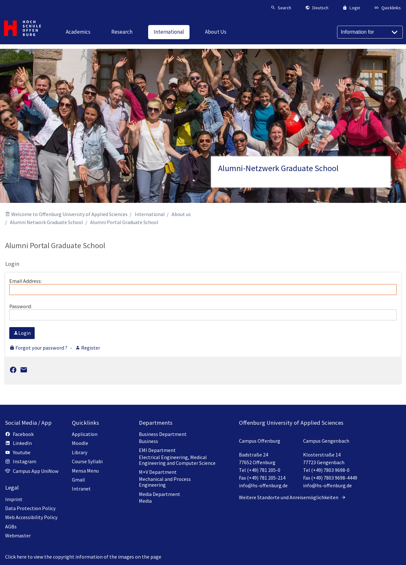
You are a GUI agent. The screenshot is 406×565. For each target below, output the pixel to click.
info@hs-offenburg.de (263, 485)
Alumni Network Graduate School (46, 222)
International (150, 214)
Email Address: (203, 286)
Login (22, 333)
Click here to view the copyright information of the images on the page (83, 556)
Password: (203, 311)
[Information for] (370, 32)
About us (181, 214)
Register (87, 347)
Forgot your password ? (38, 347)
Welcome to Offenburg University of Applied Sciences (69, 214)
